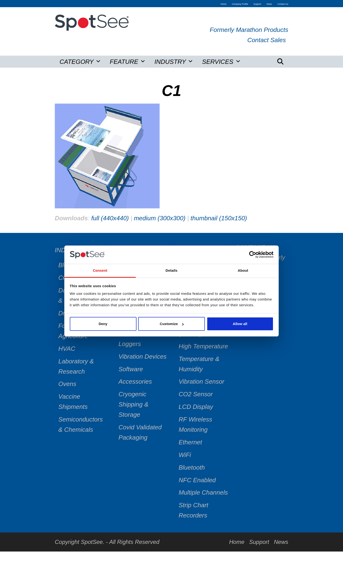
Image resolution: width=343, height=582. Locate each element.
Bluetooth (192, 467)
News (281, 542)
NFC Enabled (197, 480)
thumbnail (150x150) (219, 218)
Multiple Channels (203, 492)
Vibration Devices (143, 356)
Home (236, 542)
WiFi (185, 454)
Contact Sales (266, 40)
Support (259, 542)
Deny (103, 324)
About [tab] (243, 270)
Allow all (240, 324)
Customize (172, 324)
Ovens (67, 383)
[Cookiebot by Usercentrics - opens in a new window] (252, 254)
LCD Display (196, 406)
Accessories (135, 381)
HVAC (66, 348)
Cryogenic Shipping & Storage (134, 404)
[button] (280, 62)
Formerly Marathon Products (249, 29)
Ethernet (190, 442)
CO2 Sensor (196, 394)
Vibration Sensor (201, 381)
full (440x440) (110, 218)
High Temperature (203, 346)
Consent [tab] (100, 270)
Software (131, 369)
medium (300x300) (160, 218)
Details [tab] (171, 270)
